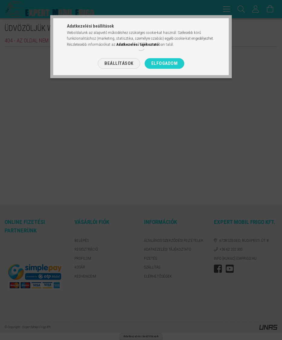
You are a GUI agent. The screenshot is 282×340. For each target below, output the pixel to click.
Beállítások (118, 63)
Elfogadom (164, 63)
